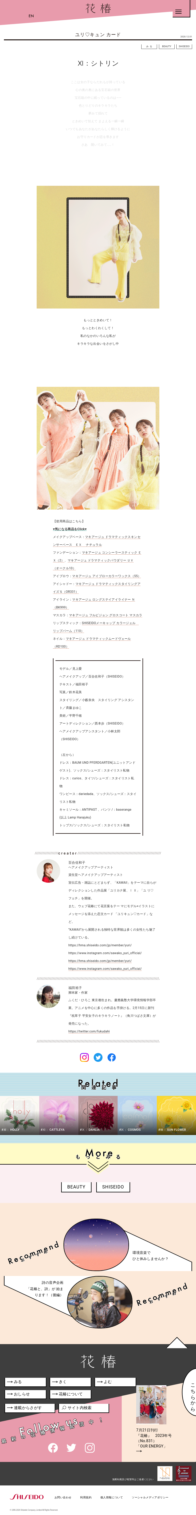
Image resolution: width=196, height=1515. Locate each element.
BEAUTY (166, 46)
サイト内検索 (76, 1408)
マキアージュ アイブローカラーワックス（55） (106, 576)
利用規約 (86, 1497)
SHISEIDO (184, 46)
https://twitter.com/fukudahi (89, 1031)
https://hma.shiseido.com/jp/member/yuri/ (100, 961)
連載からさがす (24, 1408)
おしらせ (23, 1394)
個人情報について (111, 1497)
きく (59, 1382)
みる (149, 46)
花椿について (69, 1394)
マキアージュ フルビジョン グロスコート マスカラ (105, 615)
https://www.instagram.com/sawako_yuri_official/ (105, 969)
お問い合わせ (62, 1497)
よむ (104, 1382)
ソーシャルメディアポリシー (150, 1497)
